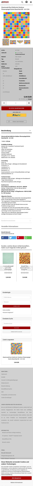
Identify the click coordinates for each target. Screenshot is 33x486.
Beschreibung (6, 131)
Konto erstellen (6, 310)
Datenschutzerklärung (6, 474)
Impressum (4, 374)
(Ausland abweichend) (20, 54)
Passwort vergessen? (8, 312)
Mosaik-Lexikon (6, 442)
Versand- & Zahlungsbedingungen (9, 380)
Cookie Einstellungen (6, 397)
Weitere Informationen (17, 482)
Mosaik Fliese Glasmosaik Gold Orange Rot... (24, 267)
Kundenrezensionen (8, 221)
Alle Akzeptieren (16, 478)
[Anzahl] (16, 103)
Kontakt (3, 377)
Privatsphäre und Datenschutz (8, 394)
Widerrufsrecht (5, 383)
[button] (4, 103)
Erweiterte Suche (16, 331)
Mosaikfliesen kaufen (6, 389)
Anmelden (16, 306)
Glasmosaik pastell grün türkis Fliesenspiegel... (8, 267)
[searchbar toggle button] (22, 2)
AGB (2, 392)
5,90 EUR (16, 362)
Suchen (16, 327)
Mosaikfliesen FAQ (6, 439)
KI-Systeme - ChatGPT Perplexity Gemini (12, 435)
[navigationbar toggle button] (31, 2)
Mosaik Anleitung (5, 386)
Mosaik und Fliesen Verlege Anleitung (11, 432)
